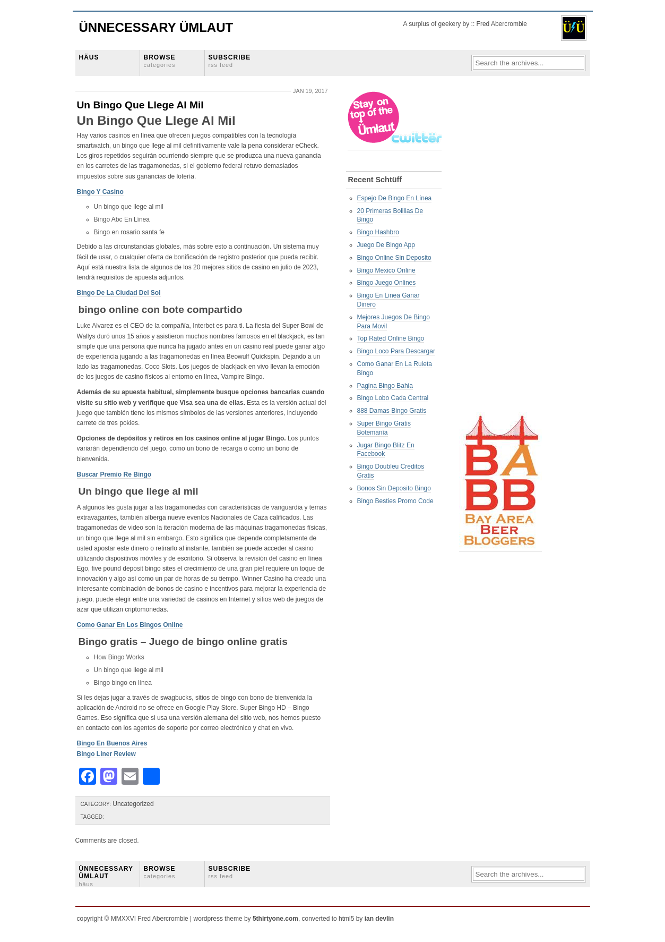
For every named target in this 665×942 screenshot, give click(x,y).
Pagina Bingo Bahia (385, 385)
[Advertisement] (501, 250)
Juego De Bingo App (386, 245)
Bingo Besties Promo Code (395, 501)
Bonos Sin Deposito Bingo (394, 488)
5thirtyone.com (275, 918)
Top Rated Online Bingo (391, 338)
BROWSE (160, 61)
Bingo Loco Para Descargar (396, 351)
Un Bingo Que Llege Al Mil (140, 105)
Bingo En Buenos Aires (112, 743)
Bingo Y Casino (100, 192)
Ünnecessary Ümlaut (156, 27)
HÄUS (89, 57)
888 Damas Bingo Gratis (392, 410)
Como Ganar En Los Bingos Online (130, 625)
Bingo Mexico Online (386, 270)
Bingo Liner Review (106, 754)
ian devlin (379, 918)
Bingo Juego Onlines (386, 282)
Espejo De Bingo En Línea (394, 198)
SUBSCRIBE (230, 61)
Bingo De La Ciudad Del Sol (119, 292)
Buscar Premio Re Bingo (114, 474)
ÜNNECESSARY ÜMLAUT (106, 876)
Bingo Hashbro (378, 232)
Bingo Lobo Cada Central (393, 398)
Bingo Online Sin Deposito (394, 257)
